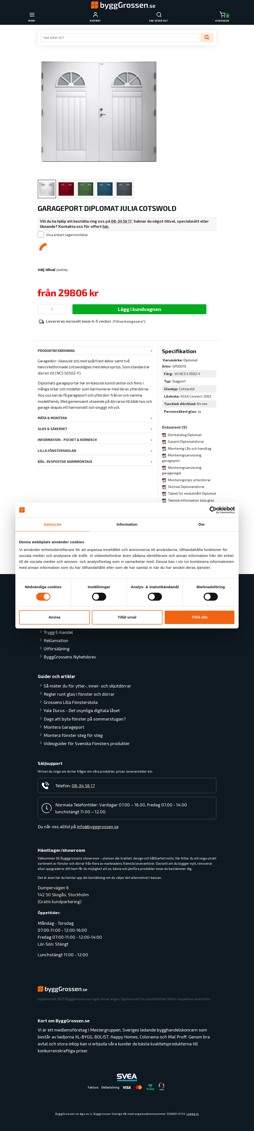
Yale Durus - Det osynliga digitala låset (76, 693)
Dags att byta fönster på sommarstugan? (67, 708)
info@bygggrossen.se (98, 826)
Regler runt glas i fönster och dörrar (79, 673)
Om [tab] (201, 524)
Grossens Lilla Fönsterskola (71, 681)
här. (105, 226)
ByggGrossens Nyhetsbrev (70, 629)
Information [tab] (127, 524)
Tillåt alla (200, 617)
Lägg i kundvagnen (139, 309)
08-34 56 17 (121, 221)
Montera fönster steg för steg (73, 728)
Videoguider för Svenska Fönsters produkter (76, 740)
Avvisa (55, 617)
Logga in (193, 1113)
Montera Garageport (64, 720)
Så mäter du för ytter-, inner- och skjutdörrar (75, 661)
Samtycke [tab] (53, 524)
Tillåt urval (127, 617)
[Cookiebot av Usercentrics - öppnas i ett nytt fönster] (213, 510)
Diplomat (191, 360)
